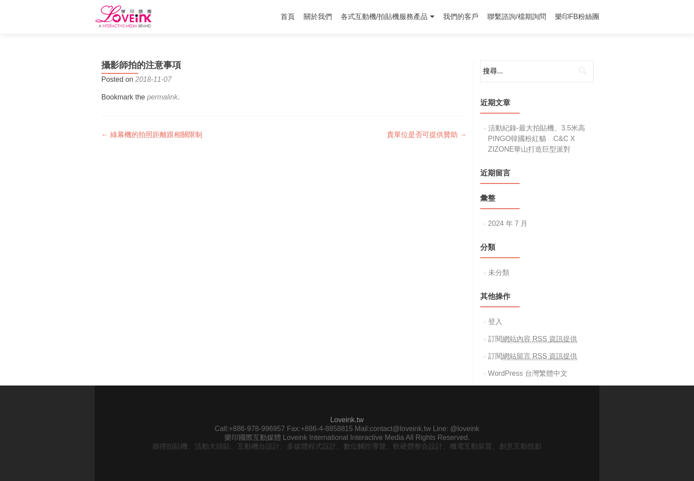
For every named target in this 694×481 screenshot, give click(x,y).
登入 (495, 321)
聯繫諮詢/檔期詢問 (516, 16)
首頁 (288, 16)
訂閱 (533, 339)
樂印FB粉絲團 (577, 16)
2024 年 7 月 (508, 223)
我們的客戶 (460, 16)
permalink (162, 97)
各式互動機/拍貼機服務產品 (384, 16)
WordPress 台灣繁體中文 (527, 373)
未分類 (498, 272)
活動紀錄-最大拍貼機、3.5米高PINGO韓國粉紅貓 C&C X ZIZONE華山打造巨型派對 (537, 138)
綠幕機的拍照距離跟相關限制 (151, 134)
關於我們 (318, 16)
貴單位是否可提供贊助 (427, 134)
